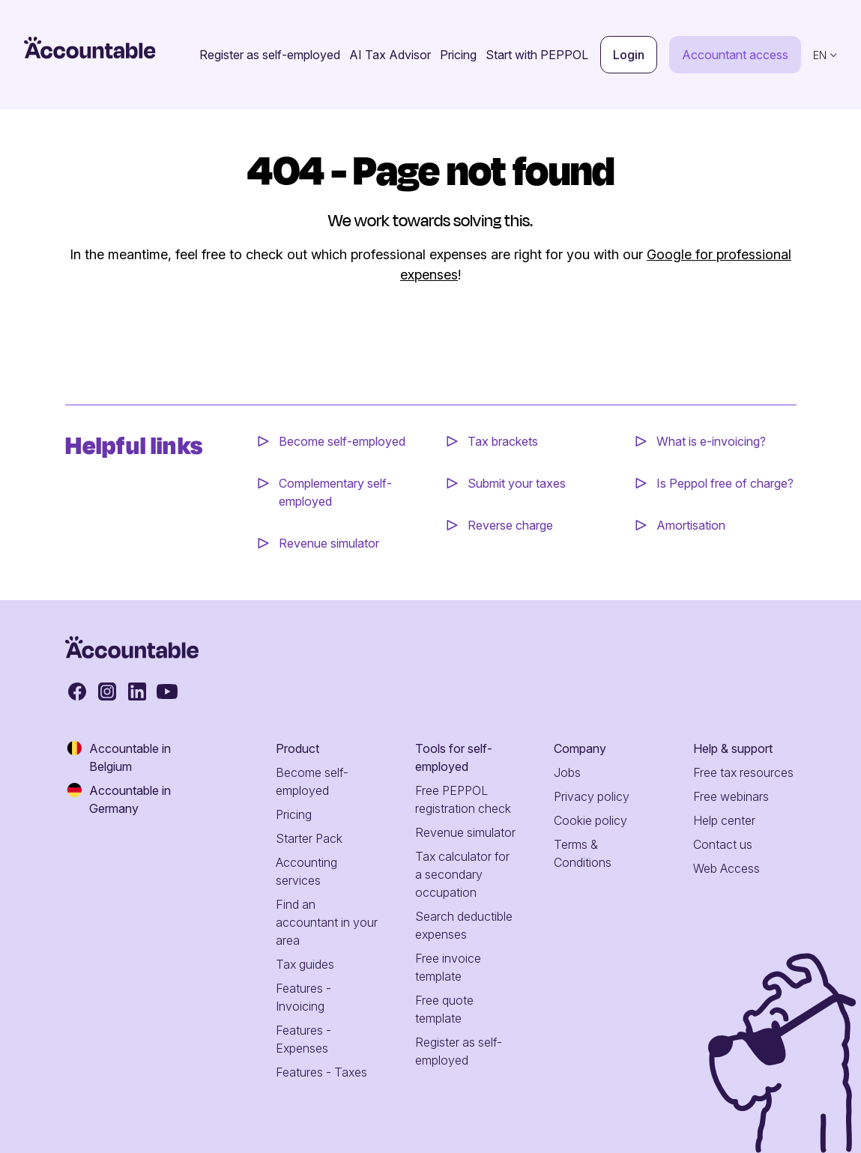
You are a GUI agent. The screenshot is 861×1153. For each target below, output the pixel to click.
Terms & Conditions (582, 853)
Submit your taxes (517, 483)
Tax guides (305, 964)
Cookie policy (590, 820)
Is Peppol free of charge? (725, 483)
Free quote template (444, 1009)
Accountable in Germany (118, 798)
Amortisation (690, 525)
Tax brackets (503, 441)
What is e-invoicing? (711, 441)
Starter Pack (309, 838)
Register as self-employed (269, 54)
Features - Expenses (303, 1039)
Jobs (567, 772)
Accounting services (306, 871)
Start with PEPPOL (537, 54)
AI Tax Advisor (390, 54)
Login (628, 54)
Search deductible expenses (464, 925)
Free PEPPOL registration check (463, 799)
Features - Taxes (321, 1072)
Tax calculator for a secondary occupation (462, 874)
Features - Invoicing (303, 997)
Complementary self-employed (335, 492)
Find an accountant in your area (327, 922)
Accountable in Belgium (118, 756)
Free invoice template (448, 967)
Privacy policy (591, 796)
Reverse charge (510, 525)
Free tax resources (743, 772)
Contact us (722, 844)
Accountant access (735, 54)
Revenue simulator (329, 543)
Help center (724, 820)
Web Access (726, 868)
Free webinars (731, 796)
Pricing (458, 54)
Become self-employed (342, 441)
